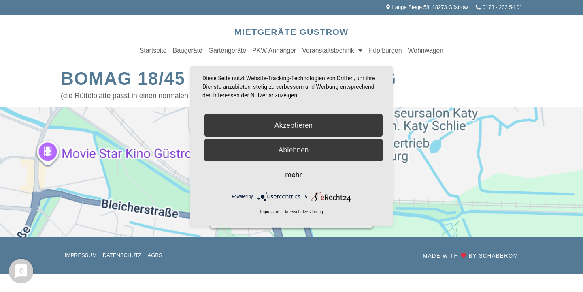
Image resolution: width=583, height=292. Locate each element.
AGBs (155, 255)
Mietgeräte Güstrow (291, 31)
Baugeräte (187, 50)
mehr (293, 174)
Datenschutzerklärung (303, 212)
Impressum (81, 255)
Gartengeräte (227, 50)
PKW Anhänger (274, 50)
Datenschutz (122, 255)
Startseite (153, 50)
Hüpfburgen (385, 50)
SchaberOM (498, 256)
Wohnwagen (425, 50)
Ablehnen (293, 150)
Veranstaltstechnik (332, 50)
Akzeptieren (293, 125)
